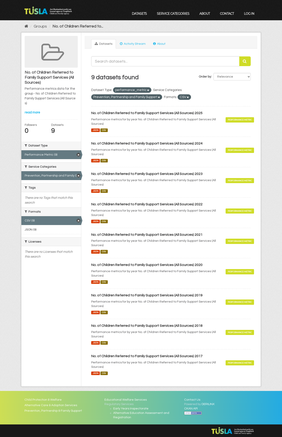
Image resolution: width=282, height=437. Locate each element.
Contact (227, 14)
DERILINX (208, 404)
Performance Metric (240, 120)
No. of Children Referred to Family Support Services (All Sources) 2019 (146, 295)
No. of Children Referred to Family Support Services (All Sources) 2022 (146, 204)
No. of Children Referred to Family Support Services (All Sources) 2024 (146, 143)
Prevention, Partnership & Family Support (53, 410)
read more (32, 112)
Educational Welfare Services (125, 399)
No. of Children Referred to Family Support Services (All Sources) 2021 (146, 234)
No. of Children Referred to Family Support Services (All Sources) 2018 (146, 325)
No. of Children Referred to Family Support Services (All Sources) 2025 (146, 113)
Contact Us (192, 399)
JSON (95, 130)
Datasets (139, 14)
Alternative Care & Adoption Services (50, 405)
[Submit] (245, 61)
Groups (40, 26)
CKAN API (191, 408)
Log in (249, 14)
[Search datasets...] (165, 61)
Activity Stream (133, 43)
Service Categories (173, 14)
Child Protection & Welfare (43, 399)
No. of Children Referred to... (77, 26)
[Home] (26, 26)
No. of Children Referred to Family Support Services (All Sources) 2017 (146, 356)
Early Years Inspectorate (130, 408)
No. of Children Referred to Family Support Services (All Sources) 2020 (146, 265)
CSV (104, 130)
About (204, 14)
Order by (205, 76)
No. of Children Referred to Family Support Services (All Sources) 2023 (146, 174)
